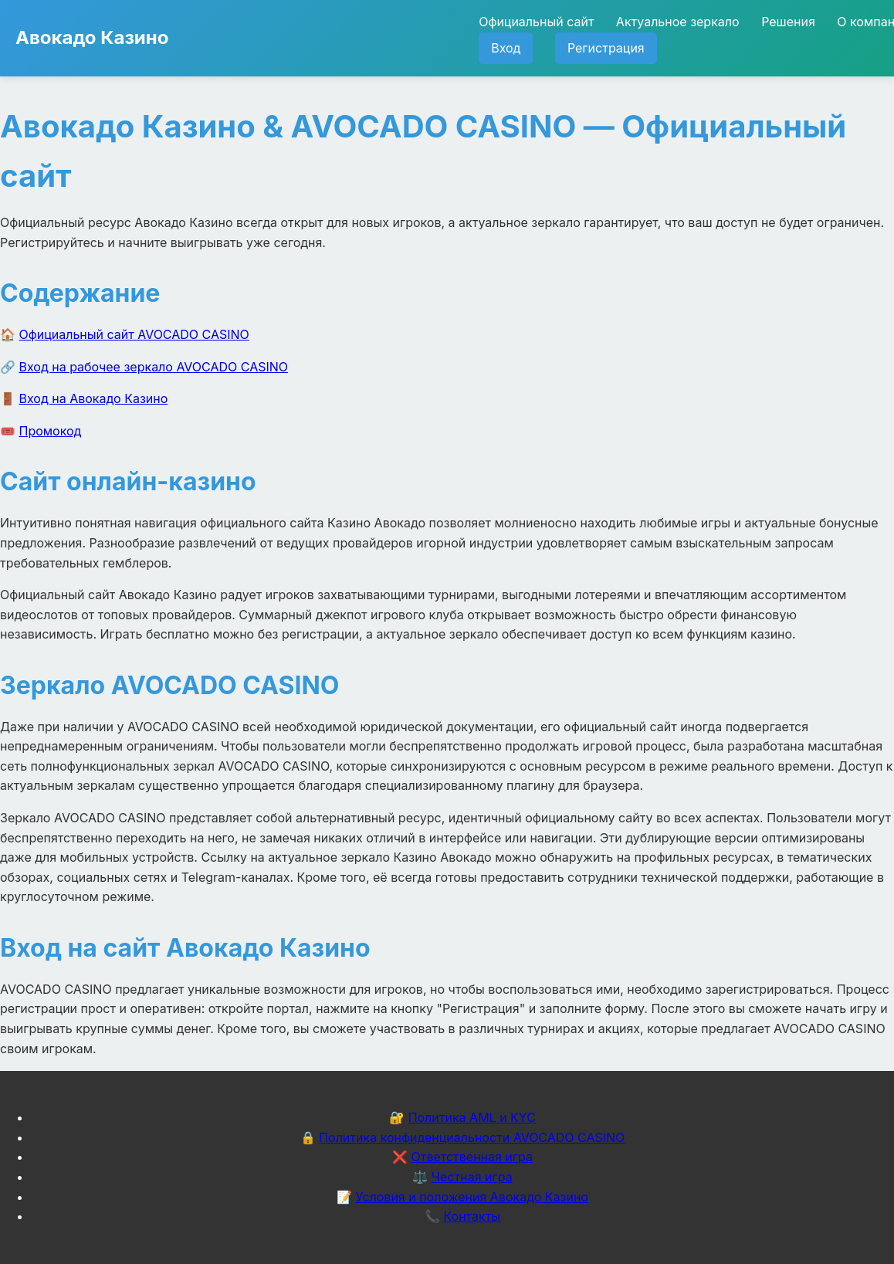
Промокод (50, 431)
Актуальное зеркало (678, 21)
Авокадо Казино (91, 37)
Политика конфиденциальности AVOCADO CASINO (472, 1137)
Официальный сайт (536, 21)
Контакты (471, 1216)
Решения (788, 21)
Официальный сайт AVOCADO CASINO (134, 334)
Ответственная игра (472, 1156)
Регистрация (606, 48)
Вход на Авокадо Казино (93, 398)
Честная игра (472, 1176)
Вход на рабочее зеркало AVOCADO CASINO (154, 366)
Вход (505, 48)
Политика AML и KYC (472, 1117)
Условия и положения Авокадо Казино (472, 1197)
